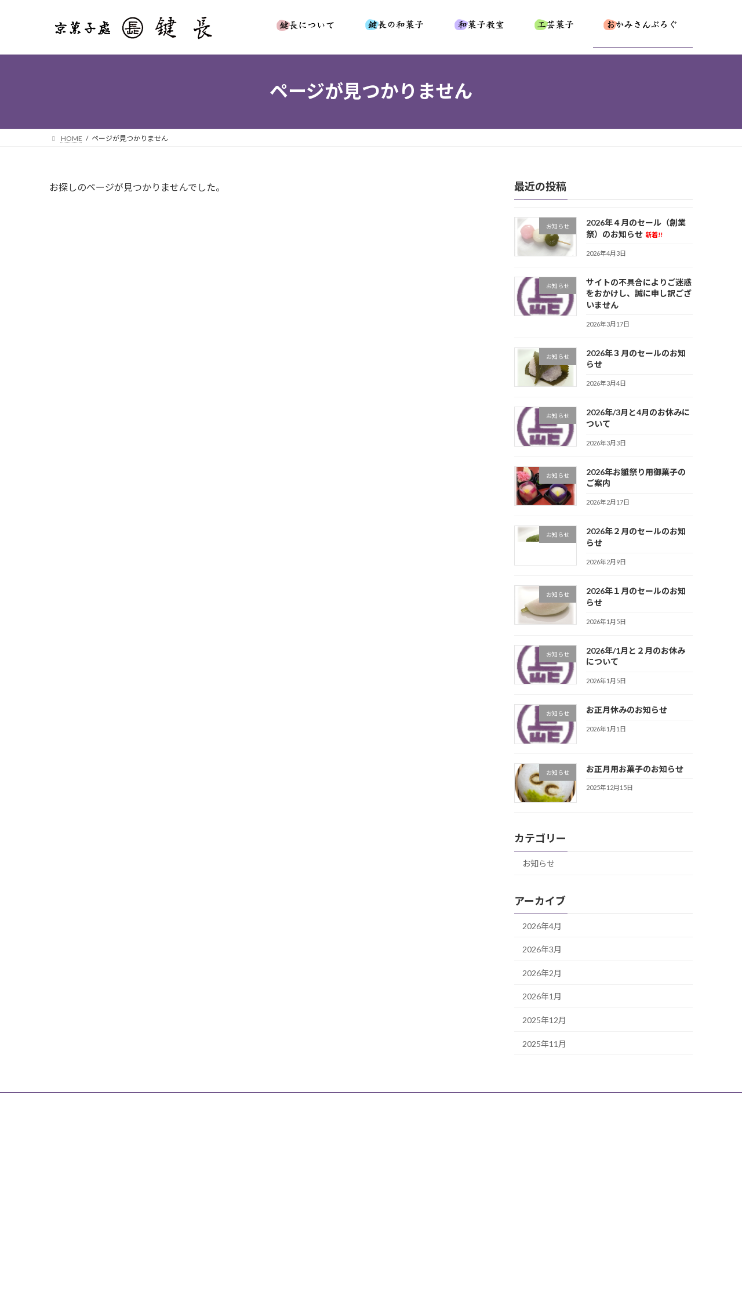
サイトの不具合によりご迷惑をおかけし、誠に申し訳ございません (639, 293)
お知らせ (538, 863)
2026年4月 (542, 925)
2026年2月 (542, 972)
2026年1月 (542, 996)
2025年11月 (544, 1043)
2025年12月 (544, 1020)
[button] (312, 1217)
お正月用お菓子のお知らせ (634, 768)
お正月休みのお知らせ (626, 710)
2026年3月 (542, 949)
